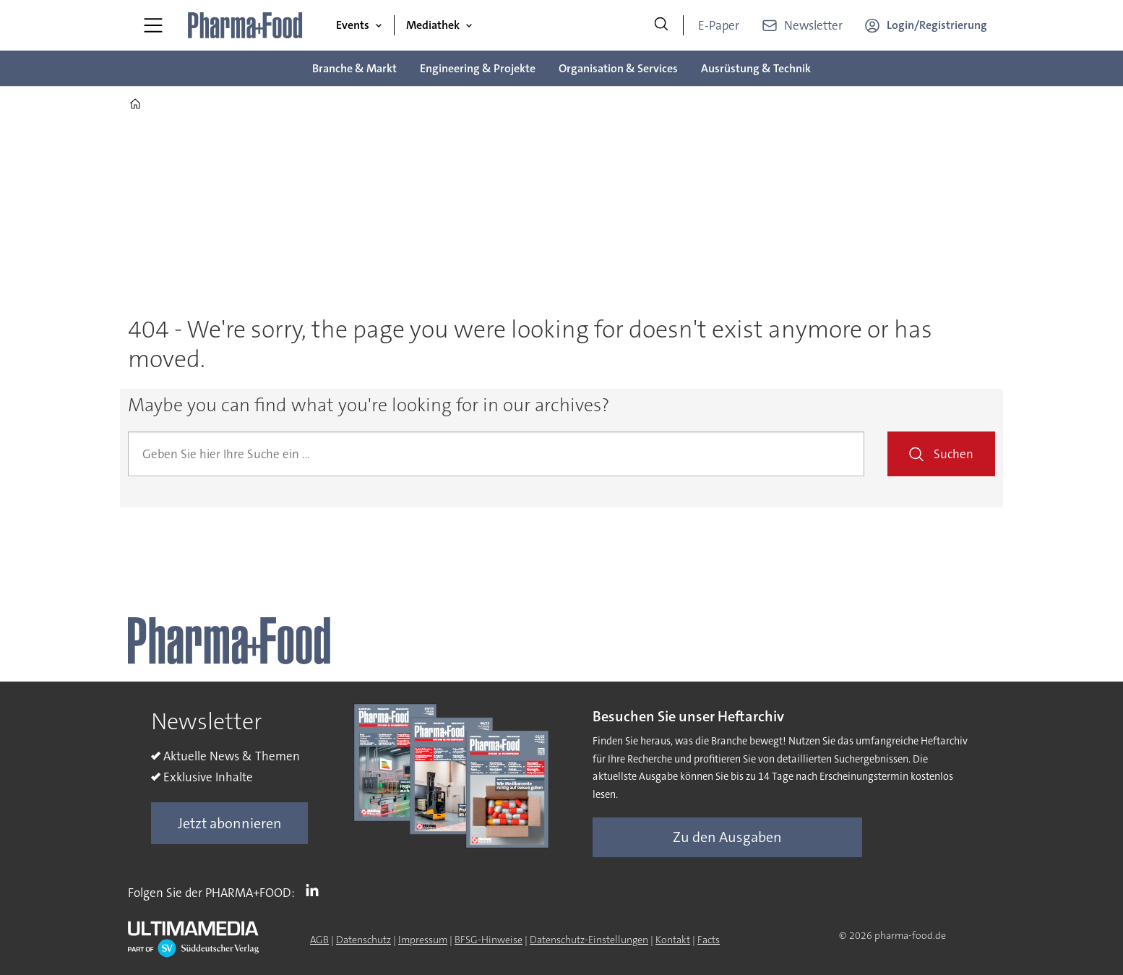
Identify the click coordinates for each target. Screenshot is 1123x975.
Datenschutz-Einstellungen (589, 939)
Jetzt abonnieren (230, 823)
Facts (708, 939)
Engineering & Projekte (477, 68)
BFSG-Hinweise (488, 939)
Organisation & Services (618, 68)
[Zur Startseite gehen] (246, 25)
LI (316, 889)
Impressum (422, 939)
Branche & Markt (354, 68)
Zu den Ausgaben (727, 837)
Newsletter (813, 25)
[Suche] (661, 25)
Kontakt (672, 939)
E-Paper (718, 25)
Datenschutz (363, 939)
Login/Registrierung (937, 25)
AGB (319, 939)
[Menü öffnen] (153, 25)
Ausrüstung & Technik (756, 68)
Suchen (953, 454)
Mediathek (433, 25)
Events (352, 25)
